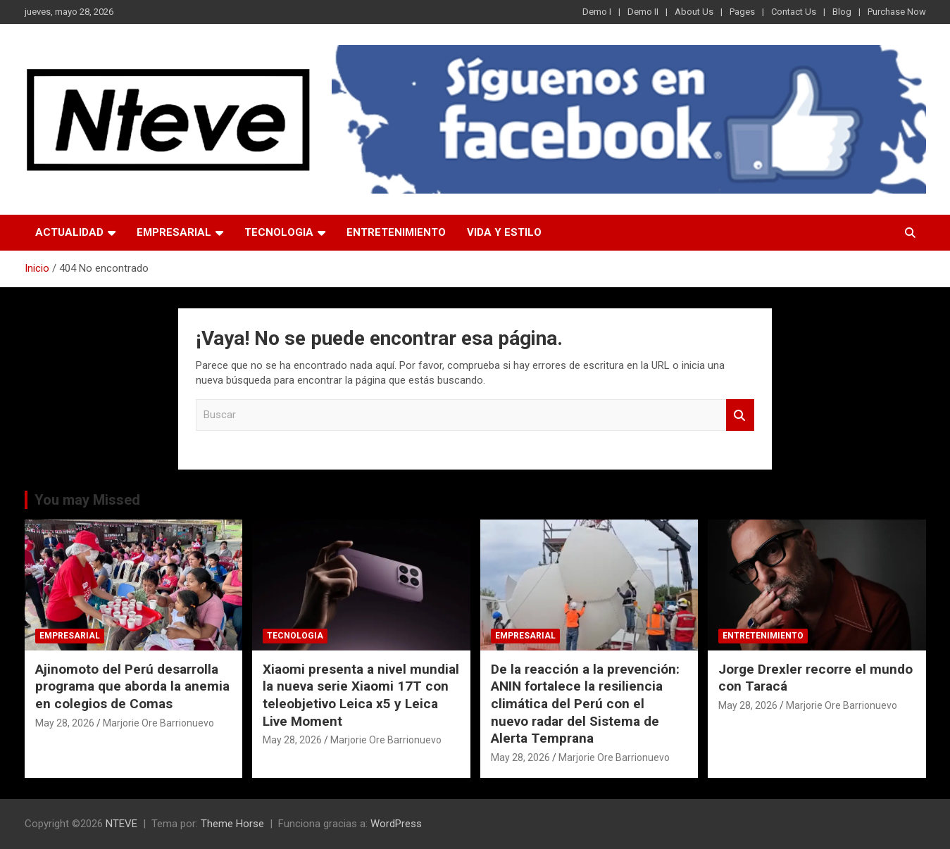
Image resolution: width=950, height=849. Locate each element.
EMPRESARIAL (174, 232)
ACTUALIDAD (69, 232)
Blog (841, 11)
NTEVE (121, 823)
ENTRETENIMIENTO (396, 232)
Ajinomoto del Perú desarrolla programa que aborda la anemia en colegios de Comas (132, 686)
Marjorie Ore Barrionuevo (158, 723)
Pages (742, 11)
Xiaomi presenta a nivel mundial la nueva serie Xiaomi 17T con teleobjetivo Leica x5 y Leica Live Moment (361, 695)
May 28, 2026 (64, 723)
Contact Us (793, 11)
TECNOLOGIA (278, 232)
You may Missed (87, 499)
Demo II (642, 11)
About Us (694, 11)
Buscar (740, 415)
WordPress (396, 823)
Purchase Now (897, 11)
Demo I (596, 11)
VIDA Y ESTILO (504, 232)
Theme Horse (232, 823)
